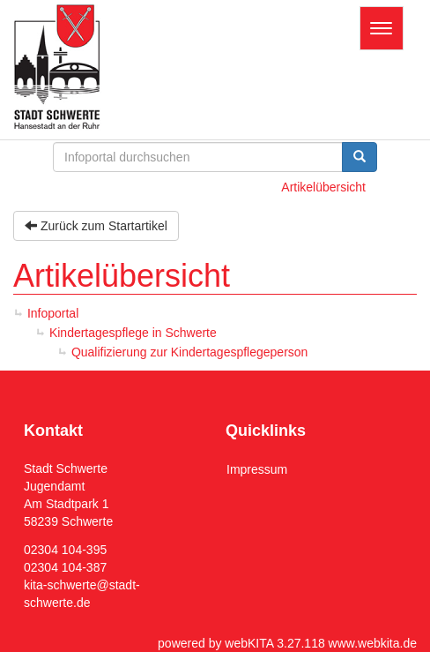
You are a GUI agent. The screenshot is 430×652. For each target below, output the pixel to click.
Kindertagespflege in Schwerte (133, 333)
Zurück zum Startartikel (96, 226)
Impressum (256, 469)
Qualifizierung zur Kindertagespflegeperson (189, 352)
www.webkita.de (373, 643)
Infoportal (52, 313)
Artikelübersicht (323, 187)
